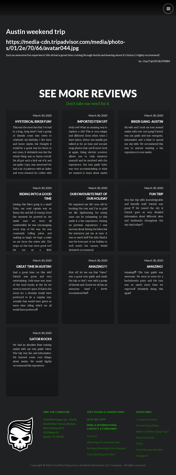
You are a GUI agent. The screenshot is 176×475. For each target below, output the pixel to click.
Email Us (92, 436)
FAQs (139, 443)
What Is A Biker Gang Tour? (152, 431)
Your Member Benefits (149, 449)
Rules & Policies (145, 437)
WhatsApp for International (103, 442)
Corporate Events (146, 419)
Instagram (142, 455)
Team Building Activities (101, 454)
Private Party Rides (147, 425)
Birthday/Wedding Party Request (106, 448)
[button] (168, 8)
